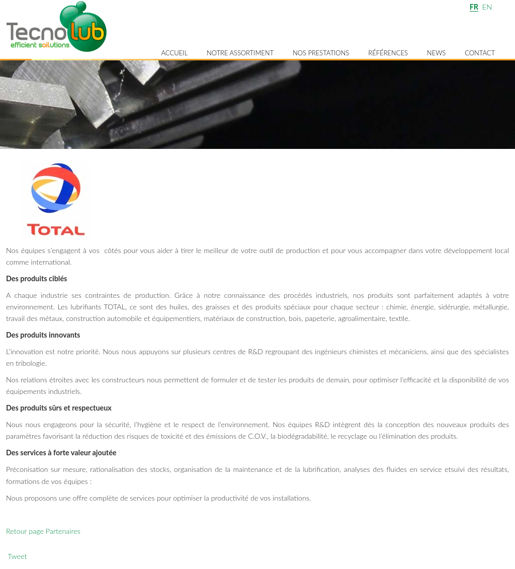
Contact (480, 53)
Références (388, 53)
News (436, 53)
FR (474, 7)
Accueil (174, 53)
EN (487, 7)
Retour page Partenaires (43, 531)
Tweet (17, 556)
